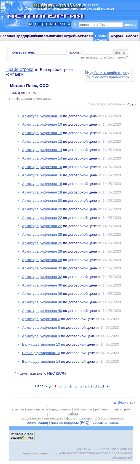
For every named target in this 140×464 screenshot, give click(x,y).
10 (102, 386)
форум (71, 418)
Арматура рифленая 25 (42, 234)
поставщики (53, 418)
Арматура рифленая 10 (42, 116)
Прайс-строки (19, 69)
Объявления (42, 36)
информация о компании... (32, 98)
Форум (117, 36)
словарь (85, 418)
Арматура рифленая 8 (41, 327)
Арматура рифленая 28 (42, 251)
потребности (31, 418)
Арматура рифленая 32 (42, 268)
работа (73, 414)
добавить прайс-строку (107, 73)
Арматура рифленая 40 (42, 302)
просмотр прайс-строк (108, 77)
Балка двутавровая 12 (41, 353)
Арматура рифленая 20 (42, 200)
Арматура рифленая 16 (42, 167)
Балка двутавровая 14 (41, 361)
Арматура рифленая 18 (42, 184)
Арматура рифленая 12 (42, 133)
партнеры (116, 418)
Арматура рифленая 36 (42, 285)
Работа (132, 36)
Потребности (74, 36)
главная (18, 409)
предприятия (61, 409)
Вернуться (124, 402)
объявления (83, 409)
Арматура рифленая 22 (42, 218)
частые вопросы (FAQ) (70, 422)
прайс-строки (121, 409)
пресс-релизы (37, 409)
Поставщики (89, 36)
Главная (7, 36)
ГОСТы (100, 418)
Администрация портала (42, 453)
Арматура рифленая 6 (41, 319)
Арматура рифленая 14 (42, 150)
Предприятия (27, 36)
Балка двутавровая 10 (41, 344)
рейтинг (101, 409)
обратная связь (106, 422)
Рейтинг (54, 36)
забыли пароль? (115, 57)
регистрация (90, 57)
